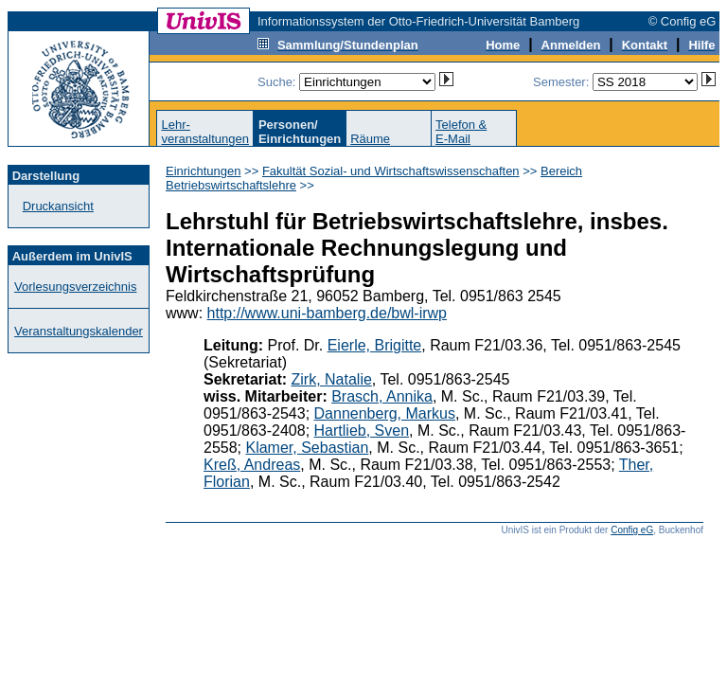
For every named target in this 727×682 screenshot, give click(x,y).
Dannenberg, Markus (384, 413)
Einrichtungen (203, 171)
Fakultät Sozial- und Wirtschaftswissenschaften (391, 171)
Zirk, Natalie (332, 379)
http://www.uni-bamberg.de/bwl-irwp (327, 313)
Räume (370, 139)
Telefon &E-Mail (461, 131)
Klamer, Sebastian (306, 448)
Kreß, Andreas (252, 465)
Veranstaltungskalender (78, 331)
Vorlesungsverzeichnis (75, 286)
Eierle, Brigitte (375, 345)
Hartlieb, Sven (362, 430)
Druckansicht (58, 206)
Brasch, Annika (382, 396)
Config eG (632, 530)
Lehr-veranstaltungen (205, 131)
